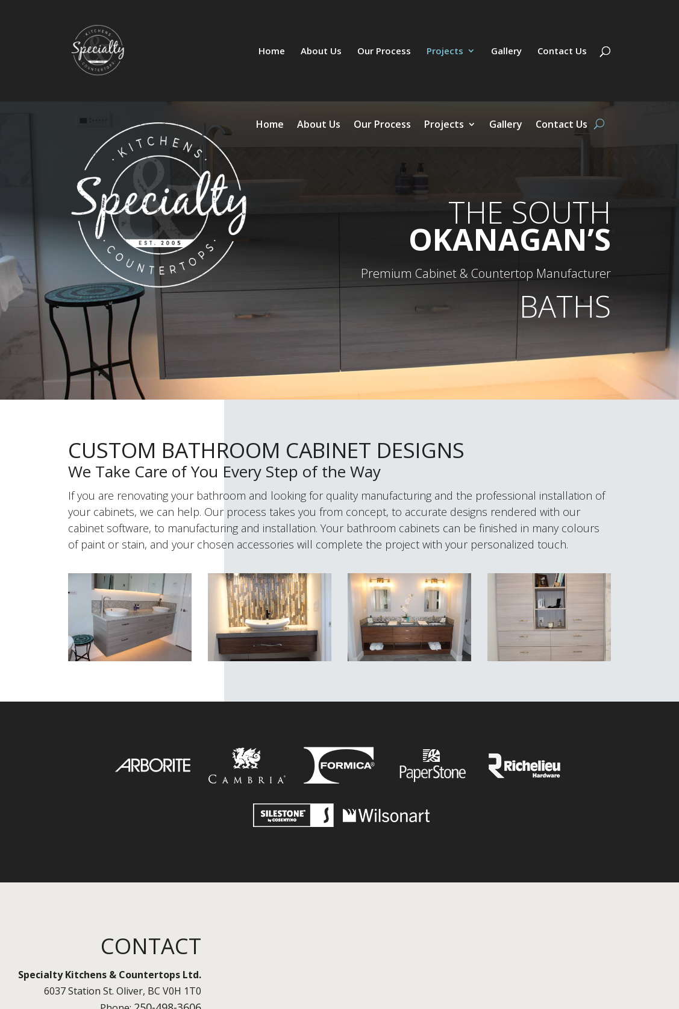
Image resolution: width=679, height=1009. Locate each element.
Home (271, 51)
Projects (445, 51)
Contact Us (562, 51)
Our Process (384, 51)
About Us (321, 51)
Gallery (506, 51)
